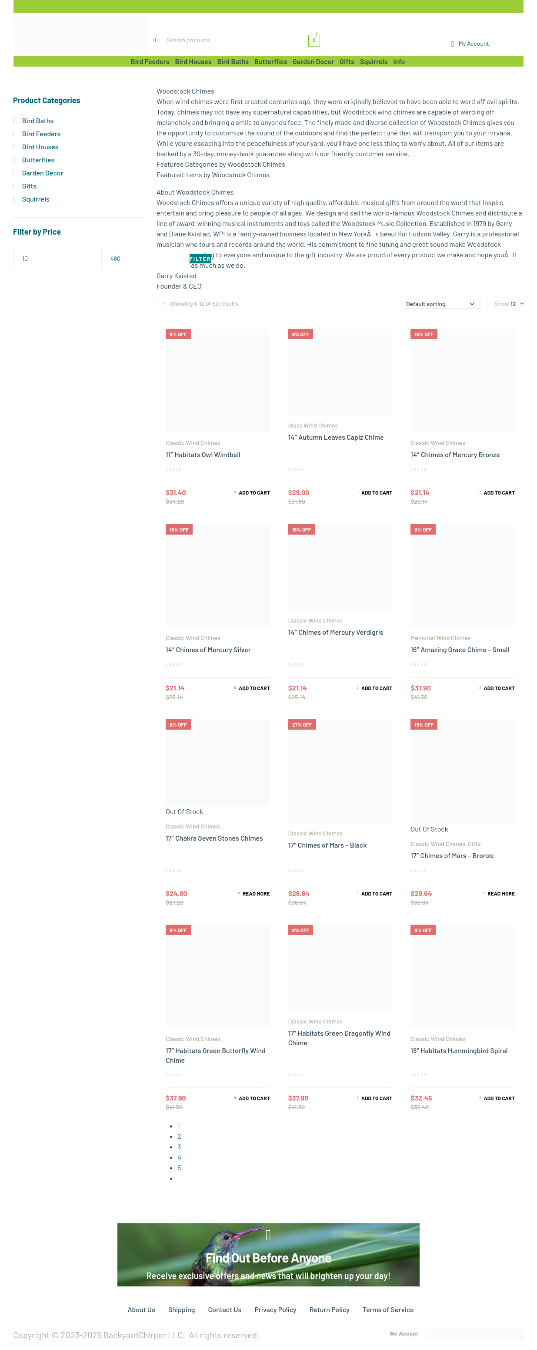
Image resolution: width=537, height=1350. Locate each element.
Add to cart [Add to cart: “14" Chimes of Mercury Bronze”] (499, 492)
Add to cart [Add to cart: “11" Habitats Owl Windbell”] (254, 492)
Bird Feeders (41, 133)
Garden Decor (42, 172)
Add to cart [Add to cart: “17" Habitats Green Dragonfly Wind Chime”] (376, 1098)
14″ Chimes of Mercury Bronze (455, 454)
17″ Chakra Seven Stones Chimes (214, 838)
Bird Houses (40, 146)
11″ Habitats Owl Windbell (203, 454)
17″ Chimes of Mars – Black (327, 845)
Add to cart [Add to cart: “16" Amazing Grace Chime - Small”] (499, 688)
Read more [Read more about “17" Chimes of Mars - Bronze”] (501, 893)
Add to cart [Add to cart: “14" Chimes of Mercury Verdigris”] (376, 688)
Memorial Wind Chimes (440, 637)
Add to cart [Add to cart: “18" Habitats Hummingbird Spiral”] (499, 1098)
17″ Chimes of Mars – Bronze (452, 855)
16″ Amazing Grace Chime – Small (459, 649)
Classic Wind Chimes (193, 442)
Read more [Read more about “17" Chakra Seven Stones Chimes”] (256, 893)
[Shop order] (443, 304)
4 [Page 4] (179, 1157)
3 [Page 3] (179, 1146)
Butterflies (38, 159)
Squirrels (36, 199)
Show (502, 303)
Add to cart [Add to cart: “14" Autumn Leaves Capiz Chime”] (376, 492)
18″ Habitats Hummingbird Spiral (458, 1050)
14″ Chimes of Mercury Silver (208, 649)
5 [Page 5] (179, 1167)
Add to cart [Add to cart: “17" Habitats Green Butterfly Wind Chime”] (254, 1098)
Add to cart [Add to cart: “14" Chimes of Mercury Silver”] (254, 688)
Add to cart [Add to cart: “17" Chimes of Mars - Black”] (376, 893)
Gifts (474, 843)
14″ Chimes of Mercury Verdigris (336, 632)
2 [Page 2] (179, 1136)
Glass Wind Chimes (313, 425)
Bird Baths (37, 120)
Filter (200, 259)
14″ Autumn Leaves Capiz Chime (336, 437)
